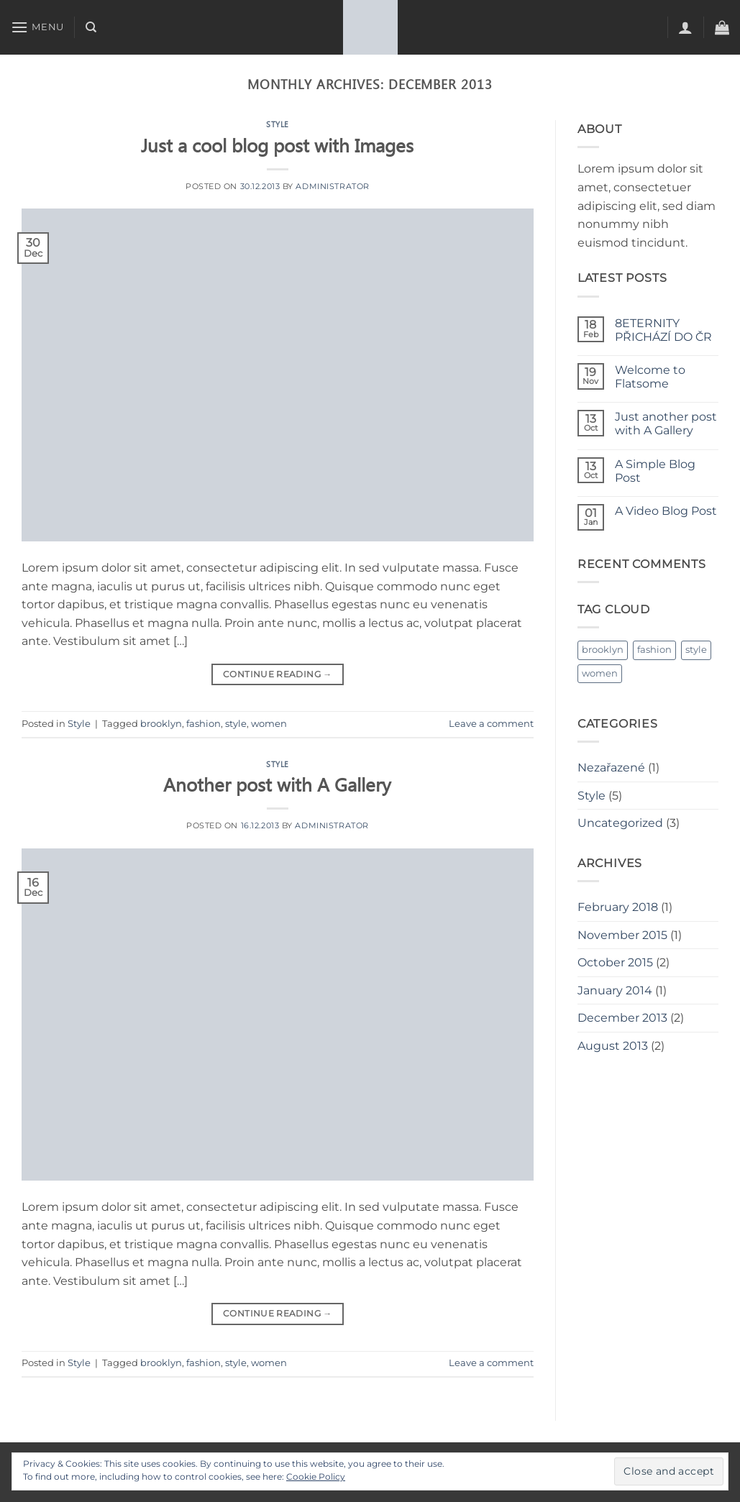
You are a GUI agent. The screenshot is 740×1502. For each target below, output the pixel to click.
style (236, 723)
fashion (203, 723)
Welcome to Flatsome (650, 376)
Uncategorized (620, 823)
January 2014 (614, 990)
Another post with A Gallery (277, 783)
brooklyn (161, 723)
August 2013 (612, 1046)
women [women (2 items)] (600, 673)
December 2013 (622, 1018)
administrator (332, 186)
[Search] (91, 27)
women (269, 723)
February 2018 (617, 907)
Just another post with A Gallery (666, 423)
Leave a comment (491, 723)
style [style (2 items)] (696, 649)
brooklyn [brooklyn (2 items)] (602, 649)
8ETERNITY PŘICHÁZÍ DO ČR (663, 330)
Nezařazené (611, 767)
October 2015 (615, 962)
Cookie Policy (315, 1476)
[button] (37, 27)
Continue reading (277, 674)
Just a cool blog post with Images (277, 144)
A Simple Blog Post (655, 471)
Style (277, 124)
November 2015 (622, 935)
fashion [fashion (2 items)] (654, 649)
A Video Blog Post (666, 511)
